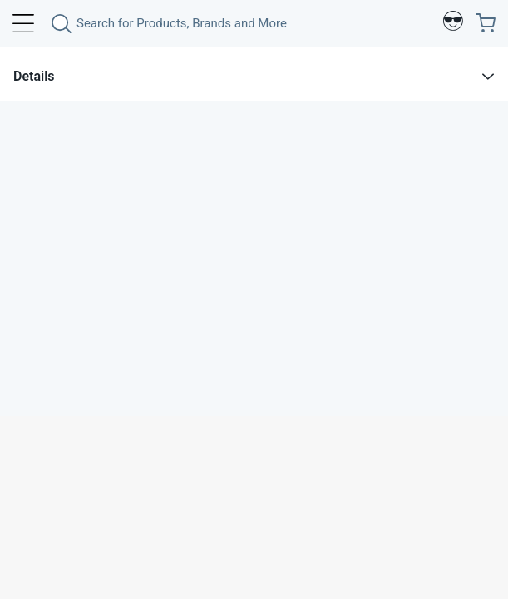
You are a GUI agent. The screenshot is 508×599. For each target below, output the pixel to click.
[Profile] (453, 23)
